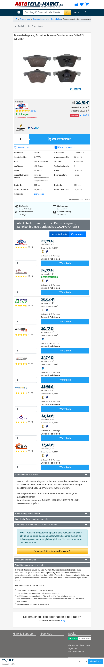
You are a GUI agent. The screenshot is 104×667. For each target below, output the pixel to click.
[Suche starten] (67, 12)
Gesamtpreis (78, 234)
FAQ (63, 620)
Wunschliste (22, 147)
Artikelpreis (59, 234)
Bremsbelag (56, 19)
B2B (77, 12)
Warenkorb (59, 139)
